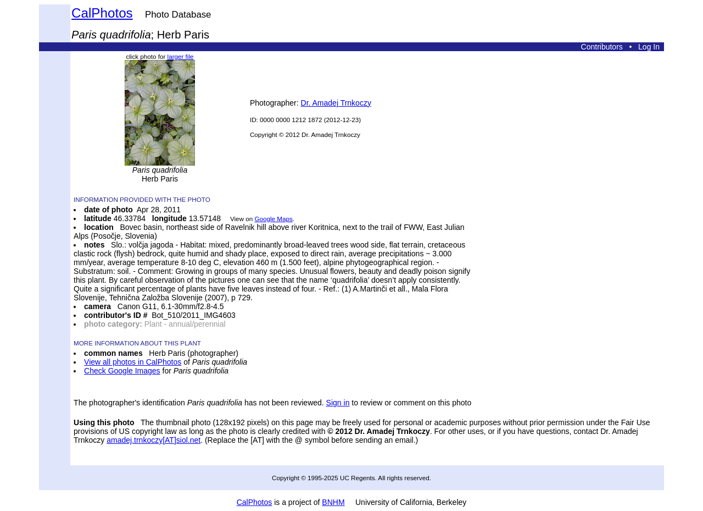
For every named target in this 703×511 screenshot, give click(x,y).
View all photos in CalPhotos (132, 362)
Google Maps (273, 218)
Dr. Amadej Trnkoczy (336, 102)
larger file (181, 56)
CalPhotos (102, 13)
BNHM (333, 502)
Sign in (338, 402)
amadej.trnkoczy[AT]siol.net (153, 440)
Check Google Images (122, 370)
